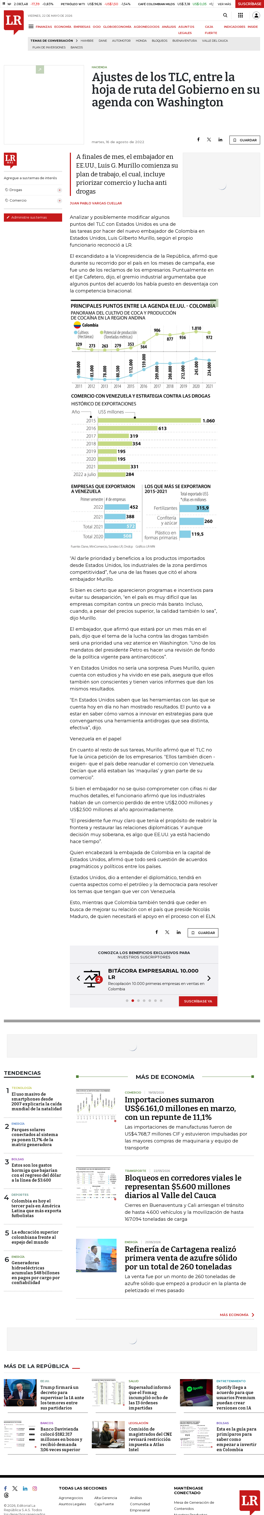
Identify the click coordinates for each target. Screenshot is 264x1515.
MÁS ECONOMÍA (234, 1315)
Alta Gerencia (105, 1498)
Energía (18, 1124)
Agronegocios (71, 1498)
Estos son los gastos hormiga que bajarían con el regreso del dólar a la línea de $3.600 (36, 1173)
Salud (134, 1381)
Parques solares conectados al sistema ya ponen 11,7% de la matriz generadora (35, 1137)
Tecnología (22, 1088)
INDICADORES (234, 27)
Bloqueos (159, 40)
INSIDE (253, 27)
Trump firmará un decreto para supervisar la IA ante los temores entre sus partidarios (62, 1397)
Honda (141, 40)
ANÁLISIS (169, 27)
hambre (87, 40)
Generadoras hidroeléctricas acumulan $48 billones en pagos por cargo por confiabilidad (36, 1272)
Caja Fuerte (104, 1504)
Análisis (136, 1498)
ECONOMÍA (62, 27)
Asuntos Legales (72, 1504)
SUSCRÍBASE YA (198, 1001)
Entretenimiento (231, 1381)
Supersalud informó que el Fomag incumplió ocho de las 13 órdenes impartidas (150, 1397)
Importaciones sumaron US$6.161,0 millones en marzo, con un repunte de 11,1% (180, 1108)
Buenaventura (184, 40)
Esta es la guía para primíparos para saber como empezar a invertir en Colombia (237, 1439)
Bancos (77, 47)
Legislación (138, 1423)
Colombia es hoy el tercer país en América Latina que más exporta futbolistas (36, 1208)
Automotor (121, 40)
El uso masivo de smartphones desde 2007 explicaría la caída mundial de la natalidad (37, 1102)
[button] (77, 979)
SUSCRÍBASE (249, 4)
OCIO (97, 27)
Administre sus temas (26, 217)
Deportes (20, 1195)
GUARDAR (245, 140)
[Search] (225, 15)
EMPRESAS (82, 27)
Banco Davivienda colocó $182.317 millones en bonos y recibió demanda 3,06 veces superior (61, 1439)
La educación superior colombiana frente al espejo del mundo (35, 1237)
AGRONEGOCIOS (147, 27)
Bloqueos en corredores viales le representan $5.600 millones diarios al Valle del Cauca (183, 1186)
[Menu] (32, 26)
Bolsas (18, 1159)
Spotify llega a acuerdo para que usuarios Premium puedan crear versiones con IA (236, 1397)
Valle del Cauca (215, 40)
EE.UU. (45, 1381)
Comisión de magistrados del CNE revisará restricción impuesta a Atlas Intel (150, 1439)
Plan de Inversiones (48, 47)
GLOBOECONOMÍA (117, 27)
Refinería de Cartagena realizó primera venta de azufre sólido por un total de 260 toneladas (181, 1258)
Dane (103, 40)
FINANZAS (44, 27)
